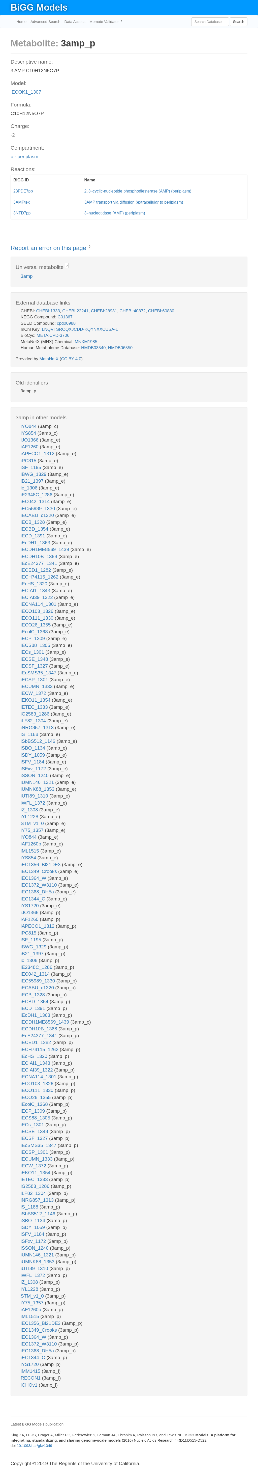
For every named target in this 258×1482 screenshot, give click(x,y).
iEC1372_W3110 (39, 885)
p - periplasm (24, 156)
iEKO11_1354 (36, 700)
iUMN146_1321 (38, 782)
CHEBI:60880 (161, 311)
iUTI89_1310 (35, 796)
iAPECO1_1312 (38, 453)
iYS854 (29, 433)
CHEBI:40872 (132, 311)
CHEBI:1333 (48, 311)
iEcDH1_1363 (36, 542)
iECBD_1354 (35, 529)
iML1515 (30, 851)
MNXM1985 (86, 341)
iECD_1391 (33, 535)
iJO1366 (30, 440)
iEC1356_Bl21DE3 (41, 864)
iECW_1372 (34, 693)
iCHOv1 (30, 1385)
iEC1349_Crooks (39, 871)
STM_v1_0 (33, 823)
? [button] (89, 247)
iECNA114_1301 (39, 604)
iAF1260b (32, 843)
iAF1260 (30, 446)
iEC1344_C (33, 898)
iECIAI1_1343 (36, 590)
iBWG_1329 (34, 474)
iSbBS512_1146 (39, 741)
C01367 (65, 317)
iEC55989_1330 (38, 508)
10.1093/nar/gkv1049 (34, 1445)
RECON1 (31, 1378)
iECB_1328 (33, 522)
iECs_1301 (33, 652)
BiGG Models (39, 7)
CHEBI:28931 (104, 311)
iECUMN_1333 (37, 686)
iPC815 (29, 460)
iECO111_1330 (38, 618)
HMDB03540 (93, 347)
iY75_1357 (33, 830)
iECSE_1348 (35, 659)
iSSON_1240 (35, 775)
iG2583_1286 (36, 714)
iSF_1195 (32, 467)
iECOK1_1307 (26, 92)
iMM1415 (31, 1371)
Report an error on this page (49, 247)
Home (21, 21)
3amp (27, 276)
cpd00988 (66, 323)
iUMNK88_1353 (38, 789)
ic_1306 (30, 487)
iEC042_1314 (36, 501)
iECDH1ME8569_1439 (46, 549)
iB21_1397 (33, 481)
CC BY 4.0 (71, 358)
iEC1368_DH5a (38, 891)
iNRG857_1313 (38, 727)
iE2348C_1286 (37, 494)
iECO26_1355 (36, 624)
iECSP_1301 (35, 679)
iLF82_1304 (34, 720)
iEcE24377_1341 (39, 563)
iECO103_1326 (38, 611)
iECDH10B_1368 (39, 556)
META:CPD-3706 (53, 335)
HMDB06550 (120, 347)
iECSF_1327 (35, 666)
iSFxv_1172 (34, 768)
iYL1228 (30, 816)
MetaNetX (49, 358)
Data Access (74, 21)
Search (238, 22)
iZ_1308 (30, 809)
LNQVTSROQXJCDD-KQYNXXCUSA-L (80, 329)
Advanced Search (45, 21)
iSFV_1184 (33, 761)
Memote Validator (104, 21)
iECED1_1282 (36, 570)
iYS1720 (30, 905)
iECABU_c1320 (38, 515)
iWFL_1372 (33, 803)
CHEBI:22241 (75, 311)
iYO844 (29, 426)
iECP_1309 (33, 638)
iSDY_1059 (33, 755)
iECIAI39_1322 (37, 597)
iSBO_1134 (33, 748)
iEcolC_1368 (35, 631)
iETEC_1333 (35, 707)
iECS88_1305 (36, 645)
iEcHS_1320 (35, 583)
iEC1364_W (34, 878)
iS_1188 (30, 734)
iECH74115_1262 (40, 577)
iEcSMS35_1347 (39, 672)
